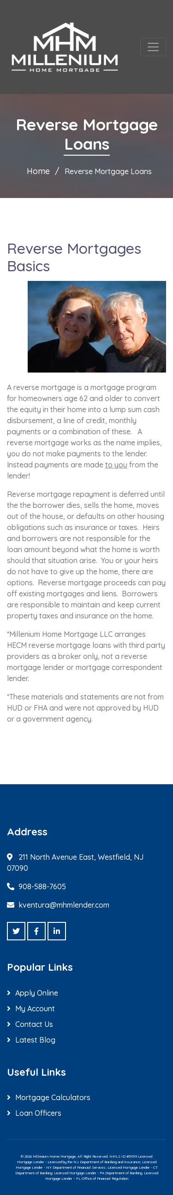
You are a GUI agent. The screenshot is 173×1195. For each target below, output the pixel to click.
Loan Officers (38, 1113)
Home (38, 171)
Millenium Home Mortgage (54, 1156)
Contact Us (34, 1024)
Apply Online (36, 992)
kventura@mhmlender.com (63, 904)
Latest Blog (35, 1039)
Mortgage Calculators (52, 1097)
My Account (35, 1008)
